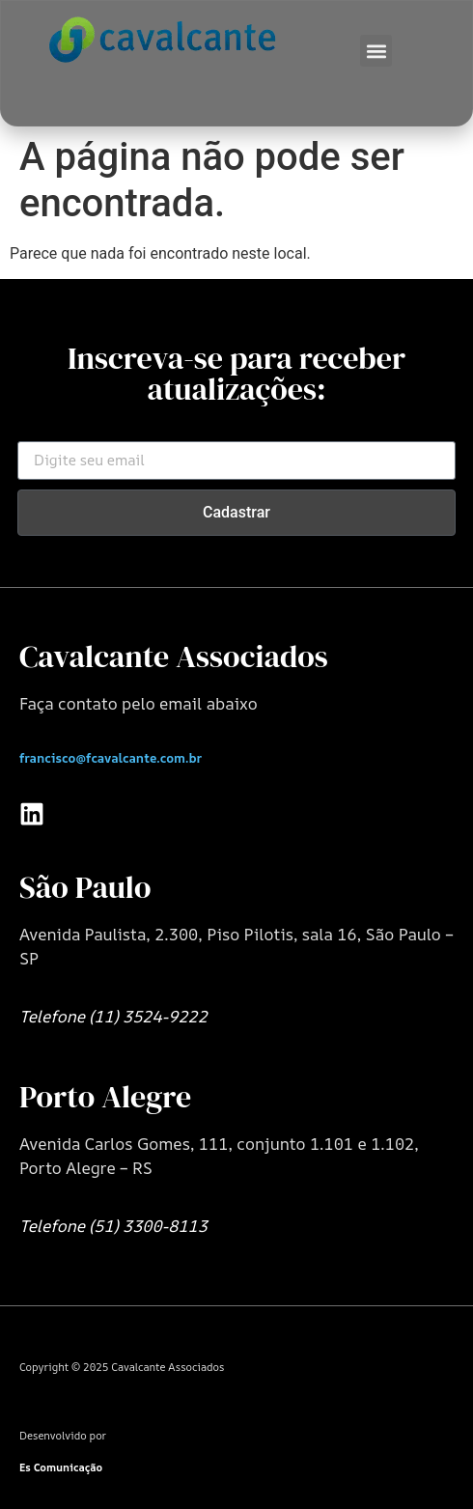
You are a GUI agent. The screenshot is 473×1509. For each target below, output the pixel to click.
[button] (376, 51)
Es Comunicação (60, 1467)
